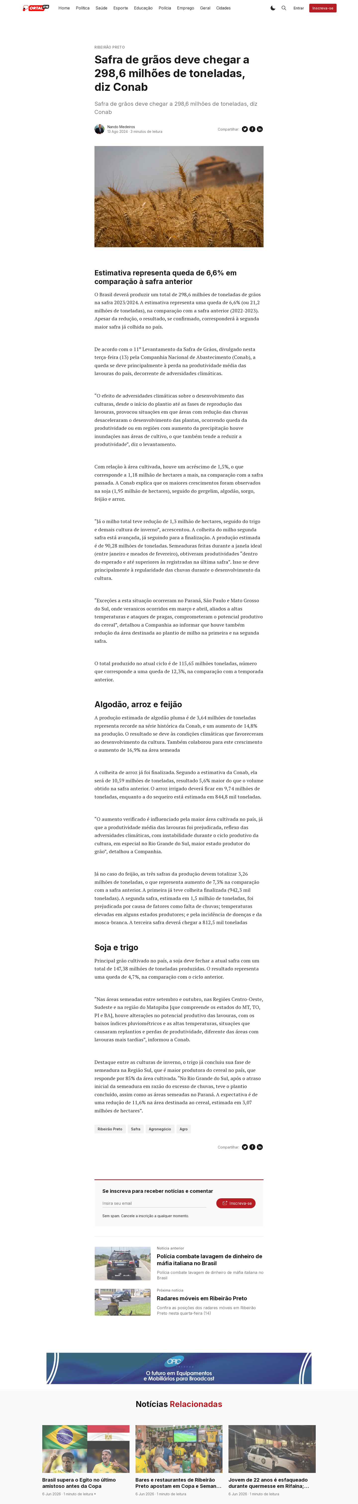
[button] (272, 8)
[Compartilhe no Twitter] (245, 129)
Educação (143, 7)
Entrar (299, 8)
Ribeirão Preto (109, 47)
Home (64, 7)
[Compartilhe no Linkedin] (260, 129)
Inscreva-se (323, 8)
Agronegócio (160, 1129)
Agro (184, 1129)
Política (83, 7)
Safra (135, 1129)
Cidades (223, 7)
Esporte (120, 7)
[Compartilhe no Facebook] (252, 129)
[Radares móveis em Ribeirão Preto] (122, 1302)
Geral (205, 7)
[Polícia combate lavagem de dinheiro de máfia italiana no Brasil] (122, 1264)
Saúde (101, 7)
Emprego (185, 7)
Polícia (165, 7)
